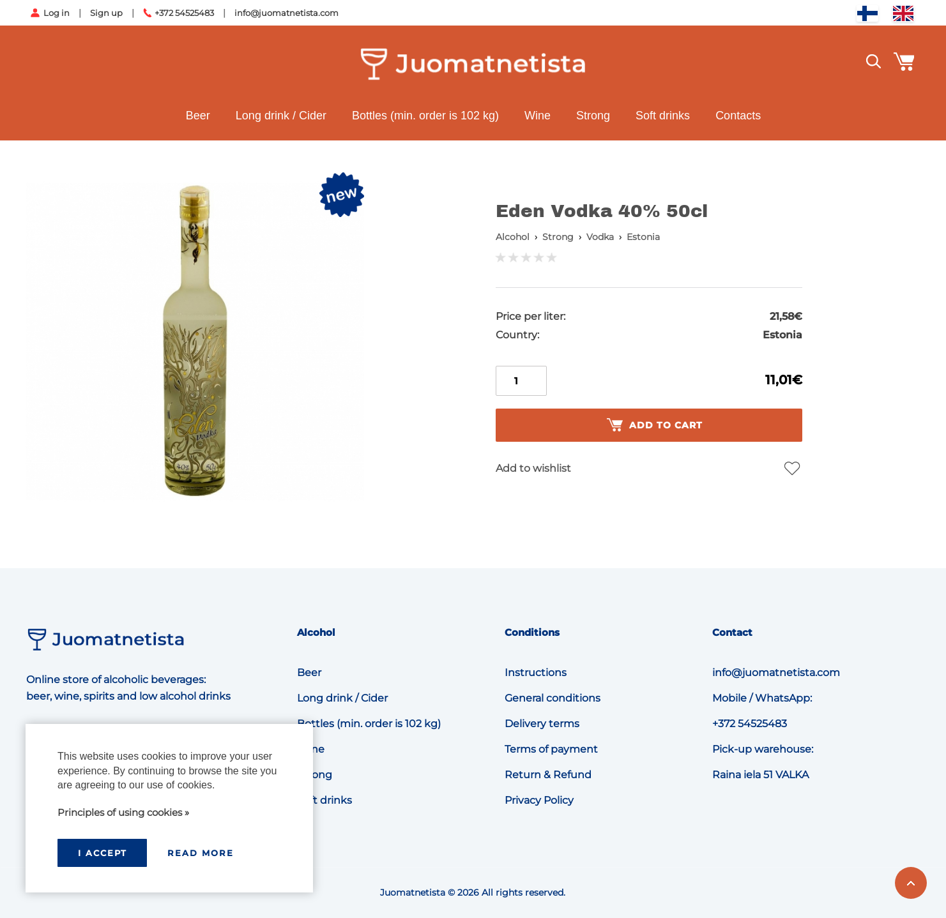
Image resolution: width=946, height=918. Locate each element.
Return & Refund (548, 775)
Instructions (536, 672)
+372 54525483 (184, 13)
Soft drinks (663, 115)
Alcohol (513, 237)
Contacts (738, 115)
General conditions (552, 698)
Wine (537, 115)
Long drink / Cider (280, 115)
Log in (56, 13)
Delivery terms (542, 724)
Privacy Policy (539, 800)
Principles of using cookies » (123, 812)
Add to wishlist (533, 468)
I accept (102, 853)
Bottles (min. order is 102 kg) (424, 115)
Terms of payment (551, 749)
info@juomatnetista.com (286, 13)
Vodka (600, 237)
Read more (200, 853)
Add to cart (655, 425)
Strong (593, 115)
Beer (197, 115)
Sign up (106, 13)
